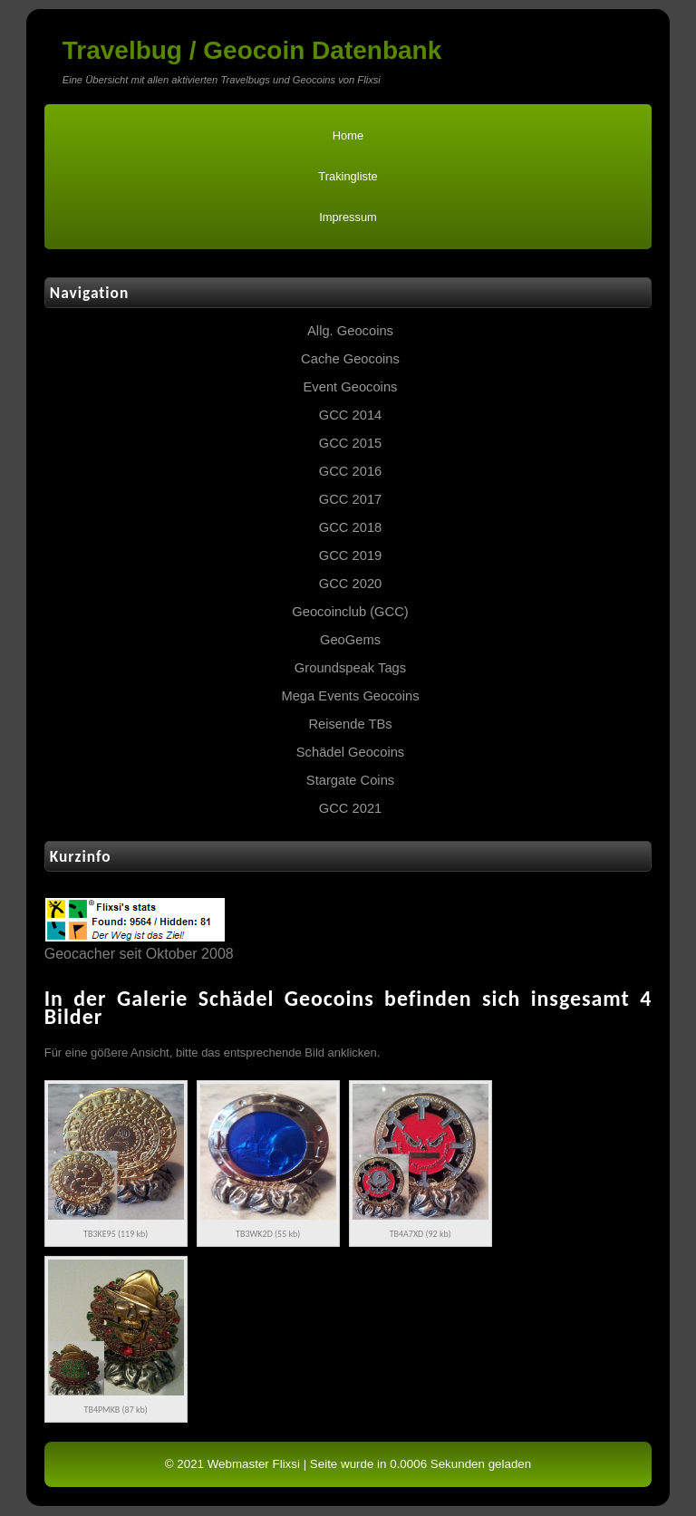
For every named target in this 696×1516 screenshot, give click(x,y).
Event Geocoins (351, 387)
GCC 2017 (350, 499)
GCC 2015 (350, 443)
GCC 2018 (350, 527)
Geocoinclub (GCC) (350, 611)
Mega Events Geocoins (350, 696)
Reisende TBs (350, 724)
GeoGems (350, 639)
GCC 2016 (350, 471)
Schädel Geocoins (350, 752)
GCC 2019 (350, 555)
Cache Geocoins (350, 359)
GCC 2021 (350, 808)
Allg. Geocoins (350, 330)
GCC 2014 (350, 415)
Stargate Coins (350, 780)
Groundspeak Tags (350, 668)
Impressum (348, 217)
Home (348, 135)
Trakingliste (347, 176)
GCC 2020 (350, 583)
